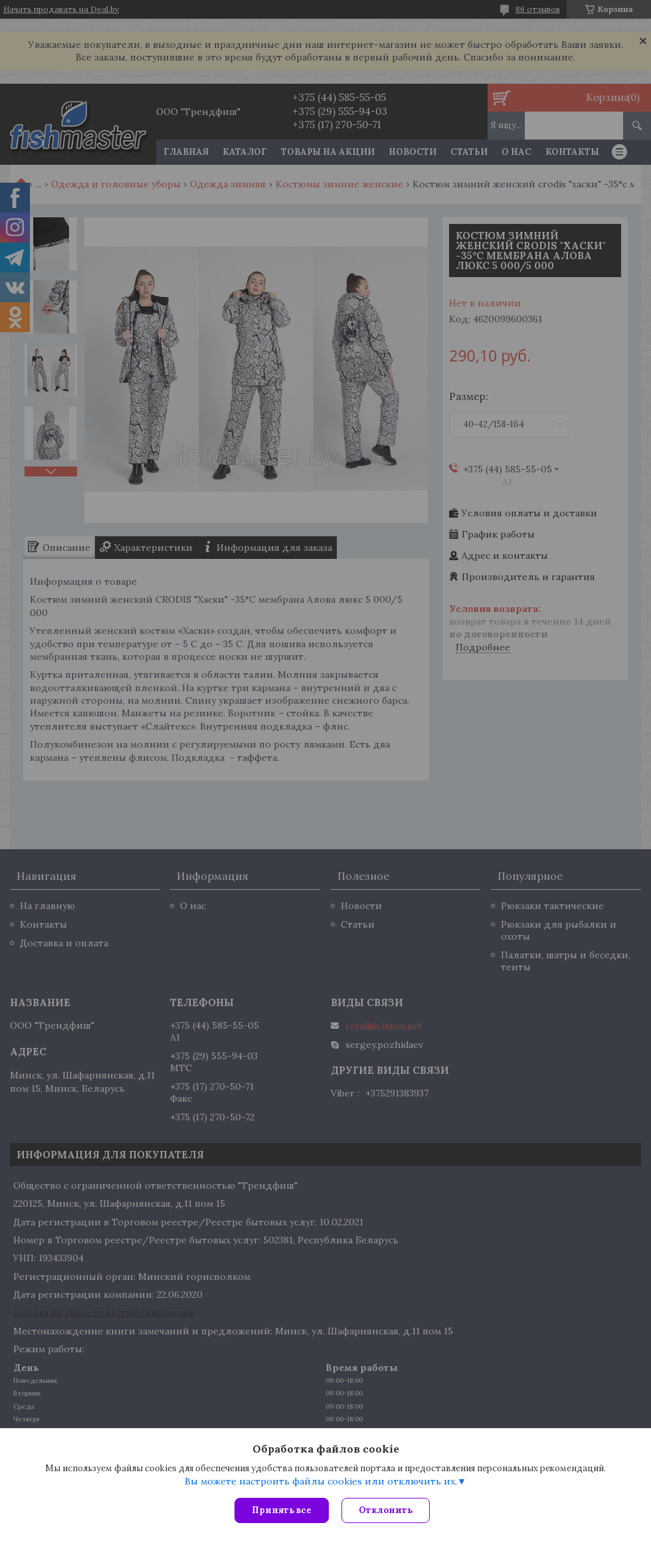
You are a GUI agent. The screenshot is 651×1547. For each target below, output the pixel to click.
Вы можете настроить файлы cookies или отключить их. (321, 1481)
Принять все (282, 1510)
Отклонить (386, 1510)
